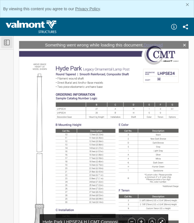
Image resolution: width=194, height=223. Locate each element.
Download (153, 44)
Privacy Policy (87, 9)
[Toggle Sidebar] (7, 42)
